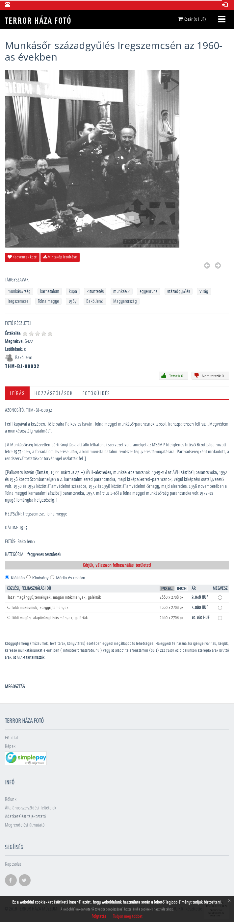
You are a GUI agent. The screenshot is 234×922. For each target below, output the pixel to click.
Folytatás (98, 916)
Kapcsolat (13, 864)
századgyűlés (178, 291)
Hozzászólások (54, 392)
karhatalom (49, 291)
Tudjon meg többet (128, 916)
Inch (182, 588)
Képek (10, 746)
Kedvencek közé (22, 257)
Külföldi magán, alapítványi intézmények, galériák (47, 618)
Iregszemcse (18, 301)
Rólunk (10, 799)
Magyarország (125, 301)
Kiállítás (18, 578)
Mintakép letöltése (60, 257)
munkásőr (121, 291)
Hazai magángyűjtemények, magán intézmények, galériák (54, 597)
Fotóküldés (96, 392)
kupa (73, 291)
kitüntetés (95, 291)
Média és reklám (70, 578)
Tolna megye (48, 301)
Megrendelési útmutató (24, 825)
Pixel (167, 588)
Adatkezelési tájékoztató (25, 816)
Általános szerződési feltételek (30, 807)
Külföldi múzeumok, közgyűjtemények (37, 607)
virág (203, 291)
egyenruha (149, 291)
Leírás (17, 392)
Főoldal (11, 737)
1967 (72, 301)
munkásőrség (19, 291)
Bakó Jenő (95, 301)
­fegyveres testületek (44, 554)
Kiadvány (40, 578)
